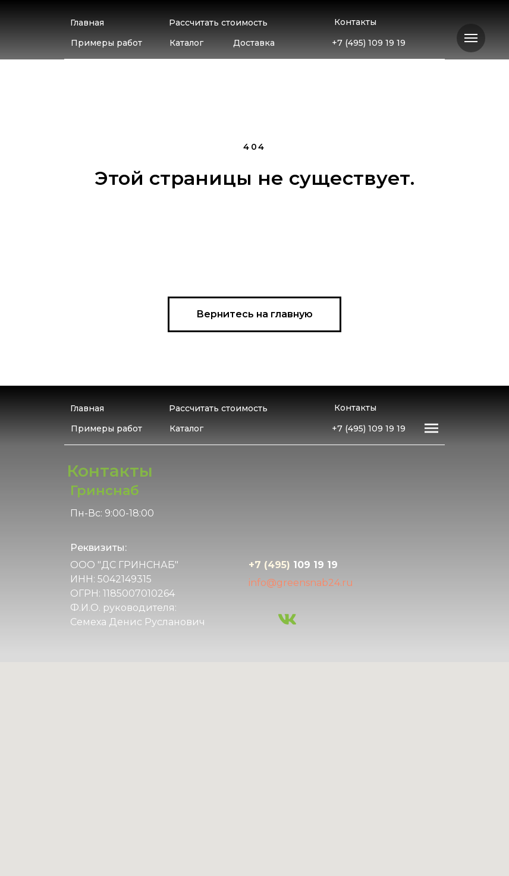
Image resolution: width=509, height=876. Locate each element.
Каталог (186, 42)
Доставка (254, 42)
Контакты (355, 22)
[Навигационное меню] (470, 38)
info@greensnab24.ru (301, 582)
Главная (87, 22)
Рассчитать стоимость (218, 22)
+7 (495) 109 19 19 (369, 42)
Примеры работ (106, 42)
